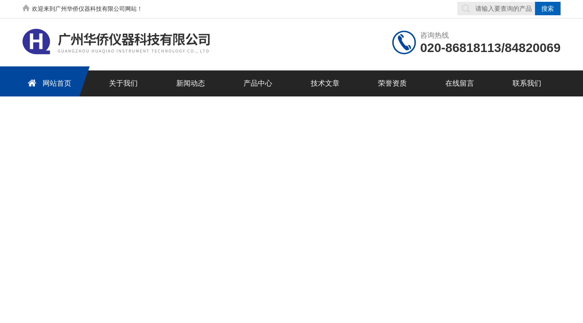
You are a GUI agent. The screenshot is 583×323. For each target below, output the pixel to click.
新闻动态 (190, 83)
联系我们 (527, 83)
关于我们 (123, 83)
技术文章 (325, 83)
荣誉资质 (392, 83)
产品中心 (258, 83)
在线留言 (459, 83)
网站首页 (48, 82)
